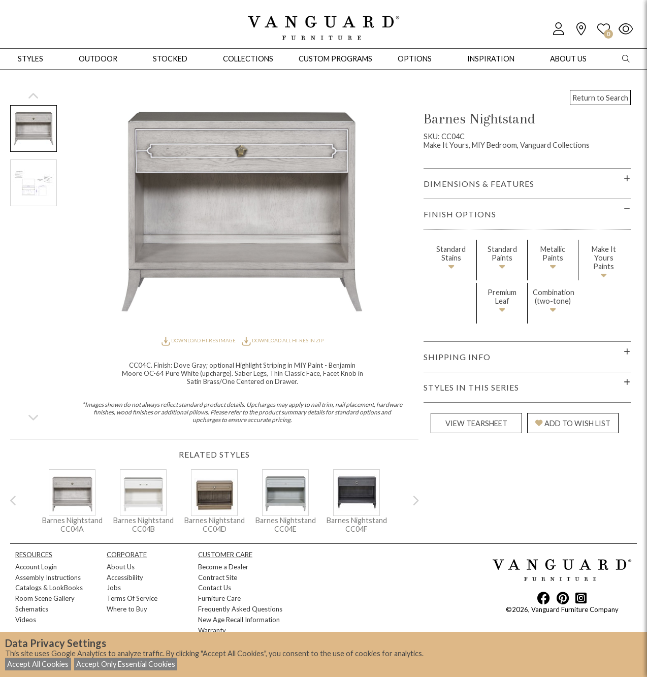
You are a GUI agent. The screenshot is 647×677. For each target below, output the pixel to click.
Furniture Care (219, 598)
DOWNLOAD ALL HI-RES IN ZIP (282, 340)
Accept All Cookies (38, 664)
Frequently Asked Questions (240, 609)
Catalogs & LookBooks (49, 588)
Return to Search (600, 97)
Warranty (212, 630)
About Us (121, 567)
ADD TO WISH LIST (572, 423)
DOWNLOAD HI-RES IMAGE (199, 340)
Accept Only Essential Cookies (125, 664)
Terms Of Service (132, 598)
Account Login (36, 567)
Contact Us (214, 588)
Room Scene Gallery (45, 598)
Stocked (170, 58)
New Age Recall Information (239, 620)
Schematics (31, 609)
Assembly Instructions (48, 577)
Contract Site (217, 577)
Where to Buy (127, 609)
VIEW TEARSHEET (476, 423)
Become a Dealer (223, 567)
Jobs (114, 588)
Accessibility (125, 577)
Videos (25, 620)
